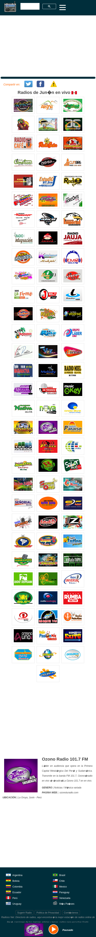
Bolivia (12, 880)
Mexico (60, 886)
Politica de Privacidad (47, 912)
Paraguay (61, 892)
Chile (59, 880)
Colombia (14, 886)
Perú (12, 897)
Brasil (59, 874)
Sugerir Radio (24, 912)
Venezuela (61, 897)
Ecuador (13, 892)
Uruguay (13, 903)
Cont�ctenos (71, 912)
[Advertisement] (47, 45)
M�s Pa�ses (63, 903)
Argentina (14, 874)
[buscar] (29, 6)
